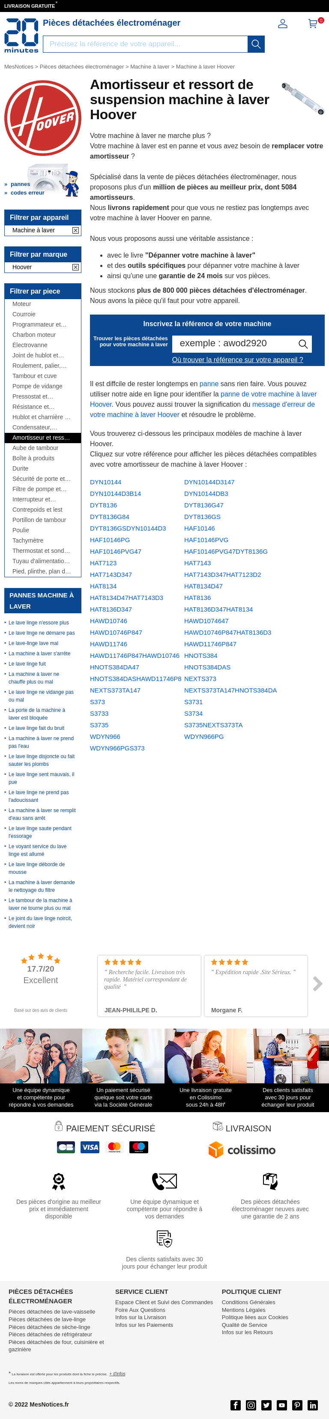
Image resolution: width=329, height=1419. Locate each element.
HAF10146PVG (206, 539)
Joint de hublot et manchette (35, 355)
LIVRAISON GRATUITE (29, 6)
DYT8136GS (202, 516)
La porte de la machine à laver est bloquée (37, 714)
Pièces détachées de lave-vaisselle (52, 1311)
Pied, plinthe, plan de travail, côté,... (40, 571)
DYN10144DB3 (206, 493)
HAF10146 (199, 528)
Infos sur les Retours (247, 1332)
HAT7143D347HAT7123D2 (222, 574)
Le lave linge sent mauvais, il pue (41, 778)
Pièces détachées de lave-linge (47, 1319)
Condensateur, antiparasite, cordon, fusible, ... (39, 427)
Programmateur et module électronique (39, 324)
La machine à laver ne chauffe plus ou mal (34, 678)
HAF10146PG (110, 539)
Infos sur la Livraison (140, 1317)
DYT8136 (103, 505)
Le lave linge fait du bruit (36, 728)
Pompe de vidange (37, 386)
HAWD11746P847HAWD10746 (134, 655)
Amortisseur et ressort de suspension (41, 438)
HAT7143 (197, 563)
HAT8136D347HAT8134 (218, 609)
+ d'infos (117, 1373)
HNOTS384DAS (207, 667)
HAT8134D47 (203, 586)
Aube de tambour (35, 448)
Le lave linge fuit (27, 664)
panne (209, 383)
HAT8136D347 (111, 609)
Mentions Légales (244, 1310)
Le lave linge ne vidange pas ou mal (41, 696)
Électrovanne (30, 345)
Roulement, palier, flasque (36, 366)
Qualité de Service (244, 1325)
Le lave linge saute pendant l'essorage (40, 832)
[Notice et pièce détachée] (21, 35)
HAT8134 (103, 586)
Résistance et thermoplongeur (33, 407)
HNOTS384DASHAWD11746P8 (136, 678)
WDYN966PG (204, 736)
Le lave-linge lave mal (33, 643)
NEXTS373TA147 (115, 690)
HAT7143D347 (111, 574)
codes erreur (28, 192)
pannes (20, 184)
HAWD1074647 (206, 620)
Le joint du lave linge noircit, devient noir (40, 922)
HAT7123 (103, 563)
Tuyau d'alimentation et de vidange (39, 561)
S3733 (99, 713)
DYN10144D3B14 (115, 493)
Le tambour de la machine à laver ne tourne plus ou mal (40, 904)
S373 (97, 701)
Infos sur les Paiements (144, 1325)
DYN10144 (105, 482)
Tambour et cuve (34, 376)
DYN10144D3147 (209, 482)
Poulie (20, 530)
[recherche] (256, 44)
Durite (20, 468)
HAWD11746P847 (210, 644)
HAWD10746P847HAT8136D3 (227, 632)
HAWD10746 (108, 620)
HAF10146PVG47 (115, 551)
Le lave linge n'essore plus (39, 623)
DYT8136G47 (204, 505)
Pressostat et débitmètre (30, 396)
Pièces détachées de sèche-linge (49, 1327)
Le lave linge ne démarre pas (42, 633)
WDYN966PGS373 (117, 748)
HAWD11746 (108, 644)
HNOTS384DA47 (114, 667)
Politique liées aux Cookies (255, 1317)
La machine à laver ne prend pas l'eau (41, 742)
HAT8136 (197, 597)
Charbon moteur (34, 335)
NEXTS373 (200, 678)
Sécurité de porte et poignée (38, 479)
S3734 (193, 713)
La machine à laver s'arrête (39, 654)
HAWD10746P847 (116, 632)
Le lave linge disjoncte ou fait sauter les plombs (42, 760)
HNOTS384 (201, 655)
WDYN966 (105, 736)
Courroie (24, 314)
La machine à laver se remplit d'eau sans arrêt (42, 814)
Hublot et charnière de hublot (42, 417)
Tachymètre (27, 540)
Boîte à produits (33, 458)
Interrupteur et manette (31, 499)
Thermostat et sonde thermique (39, 551)
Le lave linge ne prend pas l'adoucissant (39, 796)
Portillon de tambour (39, 520)
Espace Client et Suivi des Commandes (164, 1302)
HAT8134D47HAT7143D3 (126, 597)
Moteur (21, 304)
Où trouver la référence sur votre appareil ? (237, 359)
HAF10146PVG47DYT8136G (226, 551)
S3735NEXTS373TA (213, 725)
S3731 (193, 701)
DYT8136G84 (109, 516)
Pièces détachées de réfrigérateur (50, 1334)
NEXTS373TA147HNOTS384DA (230, 690)
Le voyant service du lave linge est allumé (37, 850)
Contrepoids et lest (37, 510)
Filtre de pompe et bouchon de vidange (39, 489)
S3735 (99, 725)
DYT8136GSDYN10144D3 (128, 528)
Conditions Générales (248, 1302)
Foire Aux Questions (140, 1310)
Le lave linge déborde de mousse (37, 868)
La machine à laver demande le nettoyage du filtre (42, 886)
